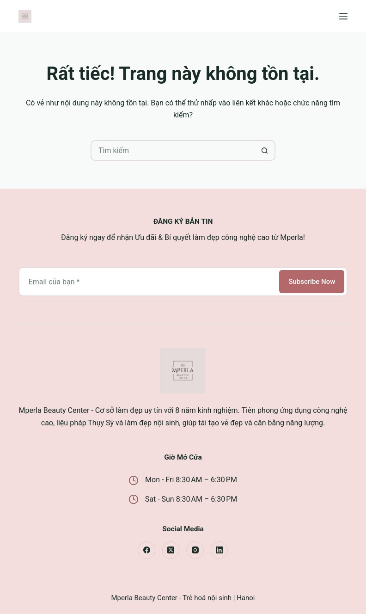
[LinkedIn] (219, 550)
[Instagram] (195, 550)
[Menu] (343, 16)
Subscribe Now (311, 281)
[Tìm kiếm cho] (173, 150)
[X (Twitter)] (171, 550)
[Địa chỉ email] (148, 281)
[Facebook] (146, 550)
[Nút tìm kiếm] (265, 150)
